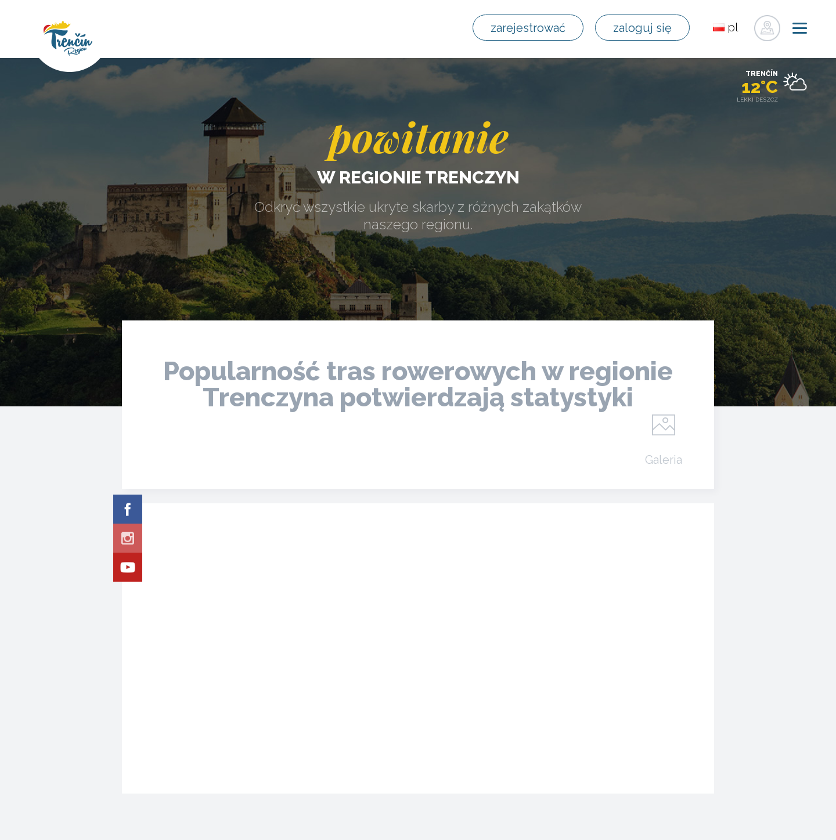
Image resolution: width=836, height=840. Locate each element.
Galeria (663, 459)
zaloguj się (642, 28)
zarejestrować (528, 28)
